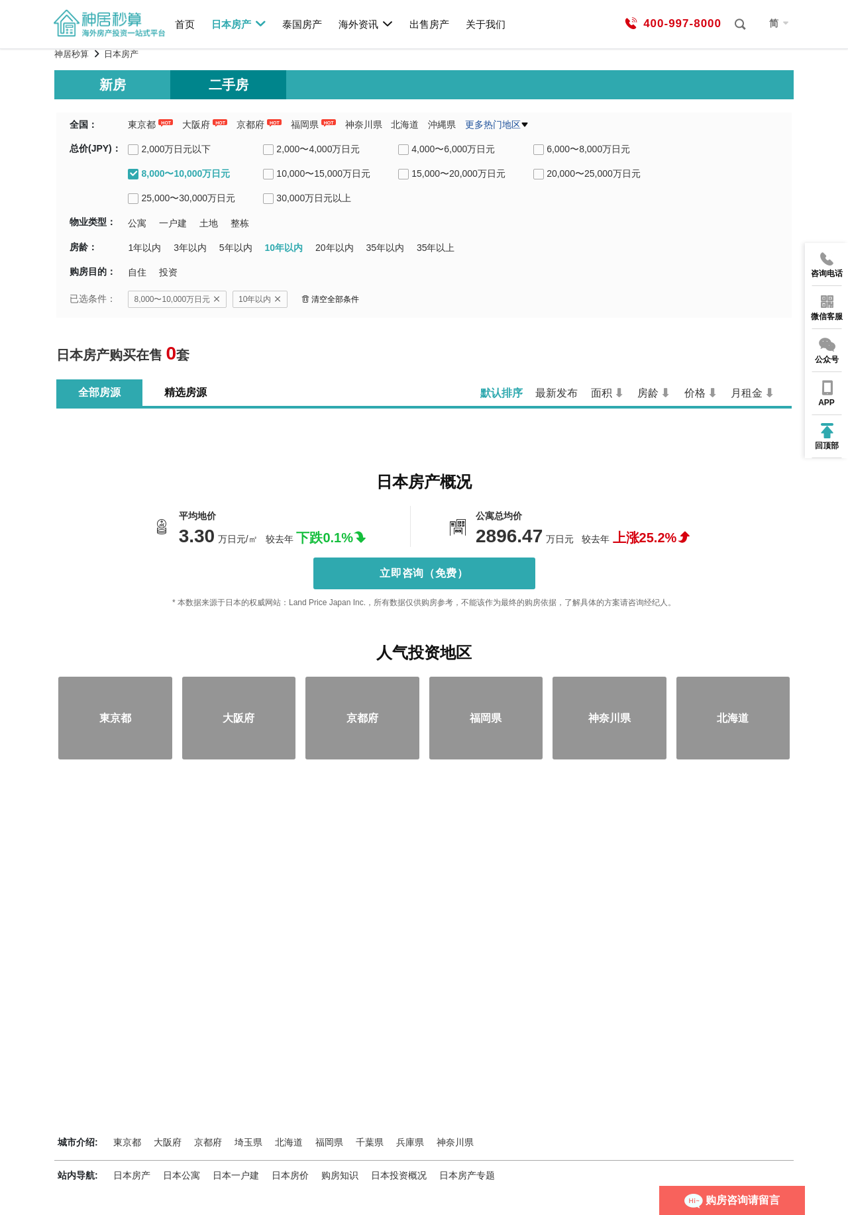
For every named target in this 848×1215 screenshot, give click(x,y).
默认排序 (501, 393)
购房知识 (339, 1175)
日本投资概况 (399, 1175)
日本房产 (238, 24)
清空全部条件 (330, 299)
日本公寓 (181, 1175)
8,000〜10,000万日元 (177, 299)
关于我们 (485, 24)
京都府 (250, 124)
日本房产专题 (467, 1175)
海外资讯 (366, 24)
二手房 (228, 84)
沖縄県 (442, 124)
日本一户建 (236, 1175)
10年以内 (260, 299)
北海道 (405, 124)
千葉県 (370, 1142)
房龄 (648, 393)
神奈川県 (363, 124)
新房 (112, 84)
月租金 (747, 393)
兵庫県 (410, 1142)
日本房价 (290, 1175)
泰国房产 (302, 24)
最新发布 (556, 393)
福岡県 (305, 124)
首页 (185, 24)
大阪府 (196, 124)
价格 (695, 393)
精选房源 (185, 392)
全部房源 (99, 392)
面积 (601, 393)
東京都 (142, 124)
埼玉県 (248, 1142)
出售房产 (429, 24)
